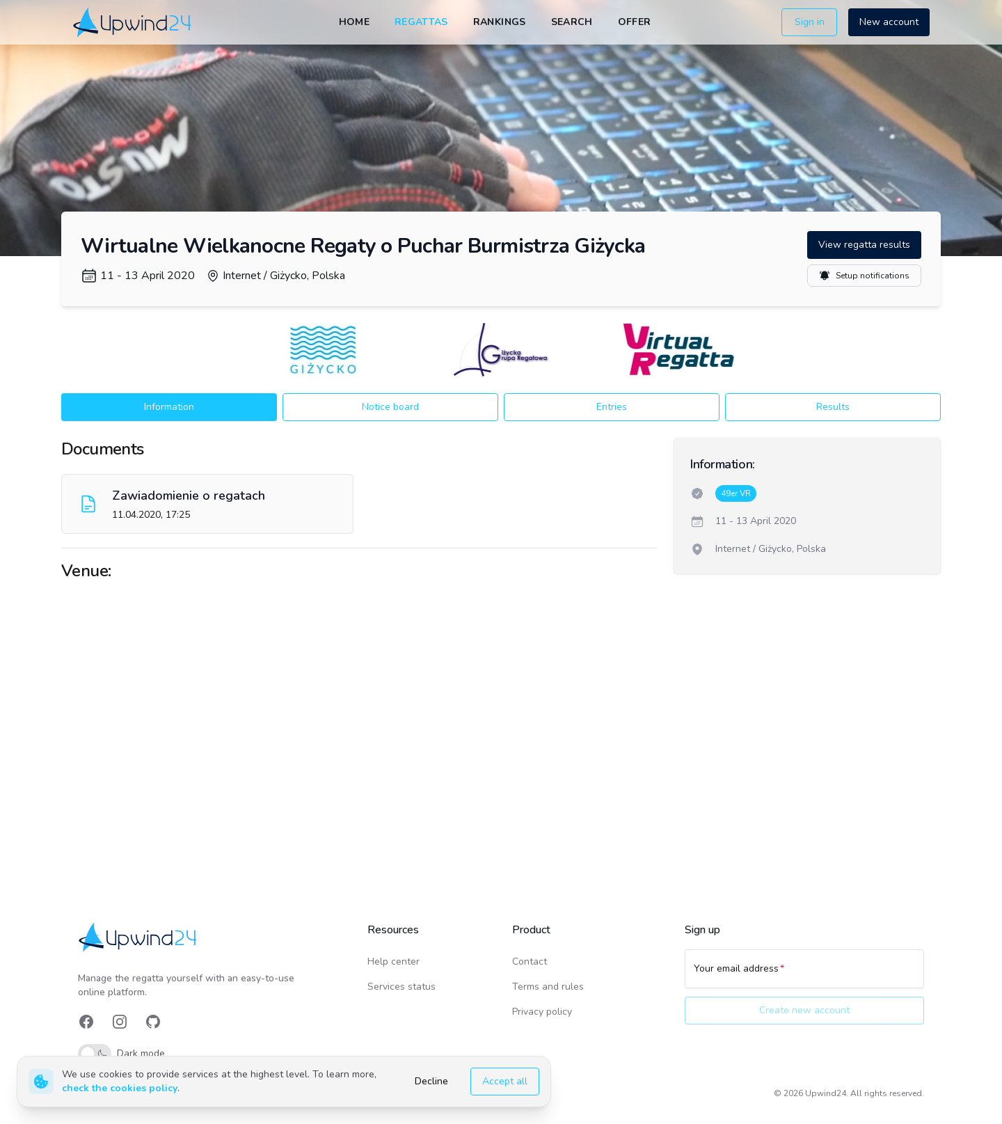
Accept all (504, 1081)
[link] (133, 22)
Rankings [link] (499, 22)
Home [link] (354, 22)
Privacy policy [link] (542, 1011)
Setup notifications (864, 275)
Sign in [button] (810, 22)
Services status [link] (401, 986)
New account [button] (888, 22)
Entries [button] (611, 406)
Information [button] (169, 406)
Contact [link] (529, 961)
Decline (431, 1081)
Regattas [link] (421, 22)
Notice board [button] (390, 406)
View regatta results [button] (864, 244)
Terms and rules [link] (548, 986)
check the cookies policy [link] (119, 1088)
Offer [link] (634, 22)
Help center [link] (393, 961)
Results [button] (833, 406)
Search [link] (572, 22)
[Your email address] (804, 975)
